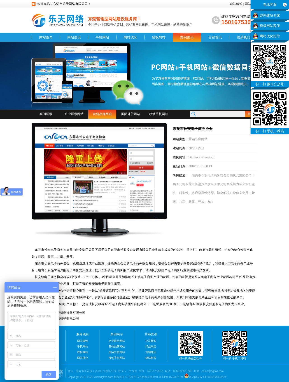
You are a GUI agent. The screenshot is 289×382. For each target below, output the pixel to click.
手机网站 (102, 37)
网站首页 (46, 37)
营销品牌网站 (102, 114)
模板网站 (158, 37)
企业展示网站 (74, 114)
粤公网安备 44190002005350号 (205, 377)
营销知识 (150, 352)
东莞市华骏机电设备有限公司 (64, 312)
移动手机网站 (158, 114)
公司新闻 (150, 340)
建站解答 (236, 4)
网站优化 (130, 37)
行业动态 (150, 346)
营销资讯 (215, 37)
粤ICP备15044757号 (171, 377)
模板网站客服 (270, 26)
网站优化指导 (270, 36)
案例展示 (187, 37)
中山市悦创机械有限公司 (61, 318)
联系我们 (243, 37)
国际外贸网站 (130, 114)
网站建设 (74, 37)
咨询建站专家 (270, 15)
